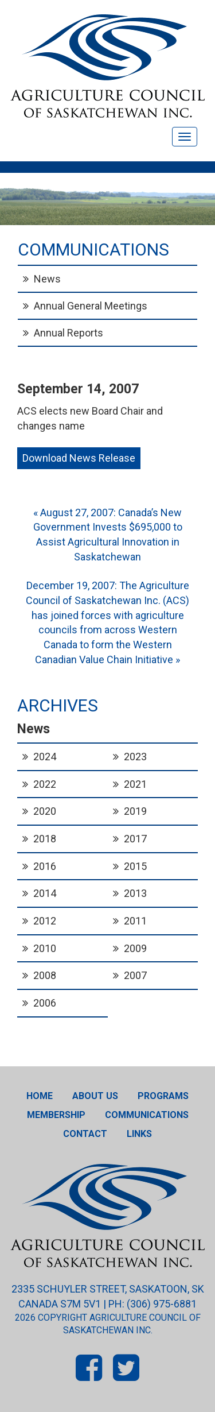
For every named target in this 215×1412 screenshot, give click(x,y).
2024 (44, 757)
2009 (135, 948)
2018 (44, 839)
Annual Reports (68, 333)
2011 (135, 921)
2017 (135, 839)
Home (39, 1095)
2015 (135, 866)
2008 (44, 975)
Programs (163, 1095)
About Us (95, 1095)
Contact (85, 1133)
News (47, 279)
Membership (56, 1114)
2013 (135, 893)
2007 (135, 975)
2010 (44, 948)
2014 (44, 893)
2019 (135, 811)
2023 (135, 757)
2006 (44, 1003)
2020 (44, 811)
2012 (44, 921)
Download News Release (78, 458)
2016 (44, 866)
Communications (147, 1114)
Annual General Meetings (90, 306)
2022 (44, 784)
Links (139, 1133)
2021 (135, 784)
